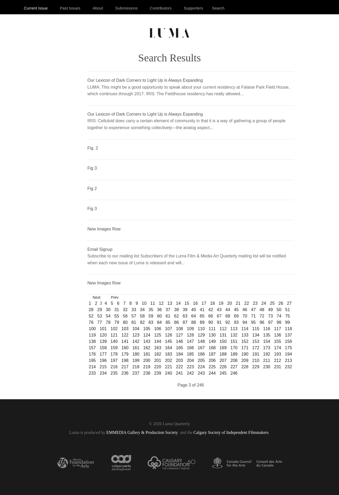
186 (201, 354)
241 (179, 373)
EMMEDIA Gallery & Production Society (142, 432)
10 (144, 303)
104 (136, 328)
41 (202, 309)
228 (244, 367)
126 (168, 335)
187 (212, 354)
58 (142, 316)
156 (288, 341)
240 (168, 373)
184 (179, 354)
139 (103, 341)
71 (253, 316)
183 (168, 354)
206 (212, 360)
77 (99, 322)
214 (92, 367)
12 (161, 303)
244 (212, 373)
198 (124, 360)
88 (193, 322)
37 (168, 309)
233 (92, 373)
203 (179, 360)
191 (255, 354)
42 (210, 309)
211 (266, 360)
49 (270, 309)
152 (244, 341)
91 (219, 322)
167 (201, 348)
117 (277, 328)
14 (178, 303)
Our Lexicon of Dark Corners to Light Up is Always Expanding (145, 80)
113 (234, 328)
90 (210, 322)
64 (193, 316)
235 (114, 373)
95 (253, 322)
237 (136, 373)
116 (266, 328)
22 (246, 303)
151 (234, 341)
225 (212, 367)
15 (186, 303)
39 (185, 309)
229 (255, 367)
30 (108, 309)
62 (176, 316)
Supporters (193, 8)
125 (157, 335)
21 (238, 303)
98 (279, 322)
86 (176, 322)
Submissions (126, 8)
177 (103, 354)
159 (114, 348)
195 (92, 360)
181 (146, 354)
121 (114, 335)
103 (124, 328)
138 (92, 341)
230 (266, 367)
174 (277, 348)
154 (266, 341)
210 (255, 360)
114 (244, 328)
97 (270, 322)
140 (114, 341)
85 (168, 322)
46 (245, 309)
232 (288, 367)
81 (133, 322)
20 (229, 303)
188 (223, 354)
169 (223, 348)
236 (124, 373)
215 (103, 367)
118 (288, 328)
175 (288, 348)
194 (288, 354)
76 (91, 322)
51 (287, 309)
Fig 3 (92, 168)
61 (168, 316)
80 (125, 322)
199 (136, 360)
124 (146, 335)
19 (220, 303)
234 (103, 373)
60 (159, 316)
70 (245, 316)
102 (114, 328)
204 (190, 360)
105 (146, 328)
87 (185, 322)
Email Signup (99, 249)
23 (255, 303)
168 (212, 348)
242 (190, 373)
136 (277, 335)
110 (201, 328)
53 (99, 316)
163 (157, 348)
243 (201, 373)
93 (236, 322)
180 (136, 354)
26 (280, 303)
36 (159, 309)
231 (277, 367)
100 (92, 328)
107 (168, 328)
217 (124, 367)
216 (114, 367)
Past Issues (70, 8)
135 (266, 335)
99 (287, 322)
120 (103, 335)
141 (124, 341)
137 (288, 335)
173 (266, 348)
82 (142, 322)
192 (266, 354)
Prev (115, 297)
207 (223, 360)
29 (99, 309)
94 (245, 322)
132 (234, 335)
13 (169, 303)
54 (108, 316)
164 (168, 348)
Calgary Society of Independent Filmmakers (230, 432)
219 (146, 367)
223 (190, 367)
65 (202, 316)
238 (146, 373)
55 (116, 316)
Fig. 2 (92, 148)
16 (195, 303)
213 (288, 360)
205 (201, 360)
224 (201, 367)
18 (212, 303)
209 (244, 360)
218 (136, 367)
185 (190, 354)
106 (157, 328)
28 (91, 309)
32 (125, 309)
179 (124, 354)
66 (210, 316)
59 (151, 316)
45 (236, 309)
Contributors (161, 8)
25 (272, 303)
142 (136, 341)
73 (270, 316)
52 (91, 316)
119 (92, 335)
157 (92, 348)
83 (151, 322)
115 (255, 328)
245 (223, 373)
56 (125, 316)
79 (116, 322)
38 (176, 309)
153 (255, 341)
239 (157, 373)
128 (190, 335)
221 (168, 367)
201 (157, 360)
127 (179, 335)
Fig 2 (92, 188)
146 (179, 341)
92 (227, 322)
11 (152, 303)
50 (279, 309)
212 (277, 360)
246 (234, 373)
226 (223, 367)
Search (218, 8)
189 (234, 354)
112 (223, 328)
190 (244, 354)
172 (255, 348)
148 (201, 341)
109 (190, 328)
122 (124, 335)
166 (190, 348)
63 (185, 316)
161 (136, 348)
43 (219, 309)
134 (255, 335)
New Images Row (104, 229)
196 (103, 360)
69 (236, 316)
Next (96, 297)
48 (262, 309)
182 (157, 354)
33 (133, 309)
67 (219, 316)
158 (103, 348)
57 (133, 316)
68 (227, 316)
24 (263, 303)
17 (204, 303)
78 (108, 322)
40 (193, 309)
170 (234, 348)
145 (168, 341)
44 (227, 309)
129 (201, 335)
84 (159, 322)
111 (212, 328)
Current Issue (36, 8)
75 (287, 316)
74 (279, 316)
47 (253, 309)
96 (262, 322)
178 (114, 354)
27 (289, 303)
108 (179, 328)
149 (212, 341)
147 (190, 341)
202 (168, 360)
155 (277, 341)
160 (124, 348)
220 (157, 367)
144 (157, 341)
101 (103, 328)
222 (179, 367)
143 (146, 341)
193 (277, 354)
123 (136, 335)
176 (92, 354)
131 (223, 335)
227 (234, 367)
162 (146, 348)
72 (262, 316)
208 (234, 360)
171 (244, 348)
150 (223, 341)
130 (212, 335)
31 (116, 309)
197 (114, 360)
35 (151, 309)
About (98, 8)
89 (202, 322)
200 (146, 360)
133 (244, 335)
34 (142, 309)
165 (179, 348)
